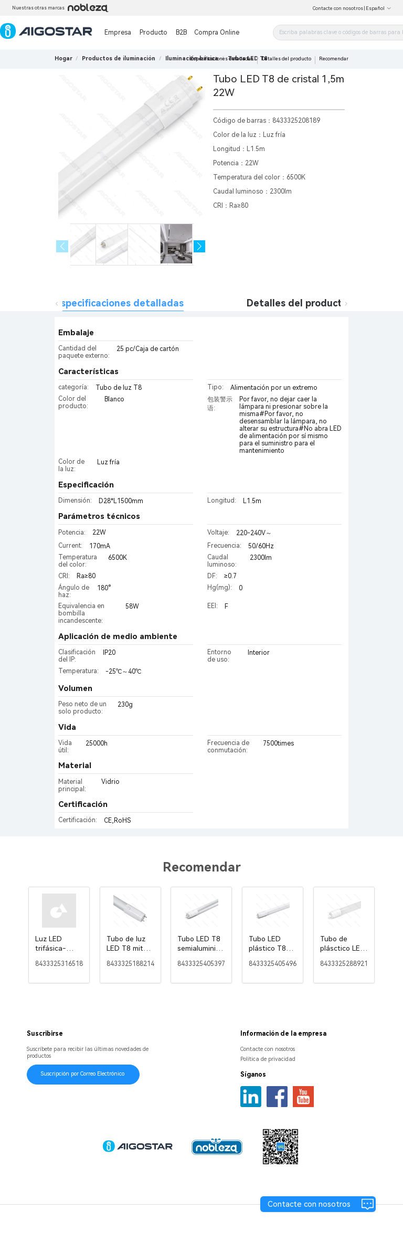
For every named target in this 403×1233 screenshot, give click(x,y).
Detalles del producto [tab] (297, 303)
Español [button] (378, 8)
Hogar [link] (63, 58)
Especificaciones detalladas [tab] (119, 303)
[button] (200, 246)
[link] (118, 58)
